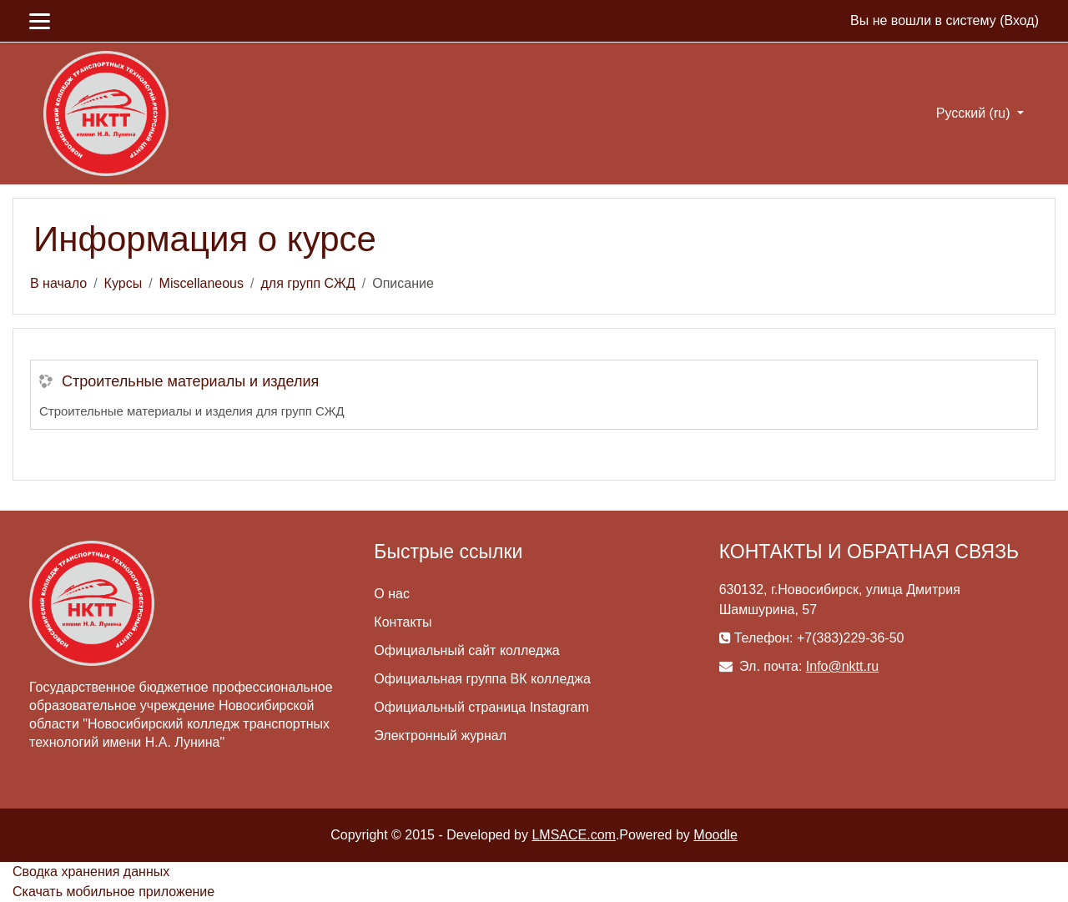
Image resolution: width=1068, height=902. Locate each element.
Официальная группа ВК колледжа (482, 679)
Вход (1019, 20)
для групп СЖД (307, 283)
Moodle (715, 835)
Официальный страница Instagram (481, 707)
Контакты (402, 622)
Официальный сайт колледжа (466, 650)
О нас (392, 594)
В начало (58, 283)
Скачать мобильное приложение (113, 891)
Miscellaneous (201, 283)
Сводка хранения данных (91, 871)
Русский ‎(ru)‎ (975, 113)
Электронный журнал (440, 735)
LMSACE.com (573, 835)
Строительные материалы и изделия (190, 381)
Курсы (123, 283)
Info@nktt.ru (842, 666)
